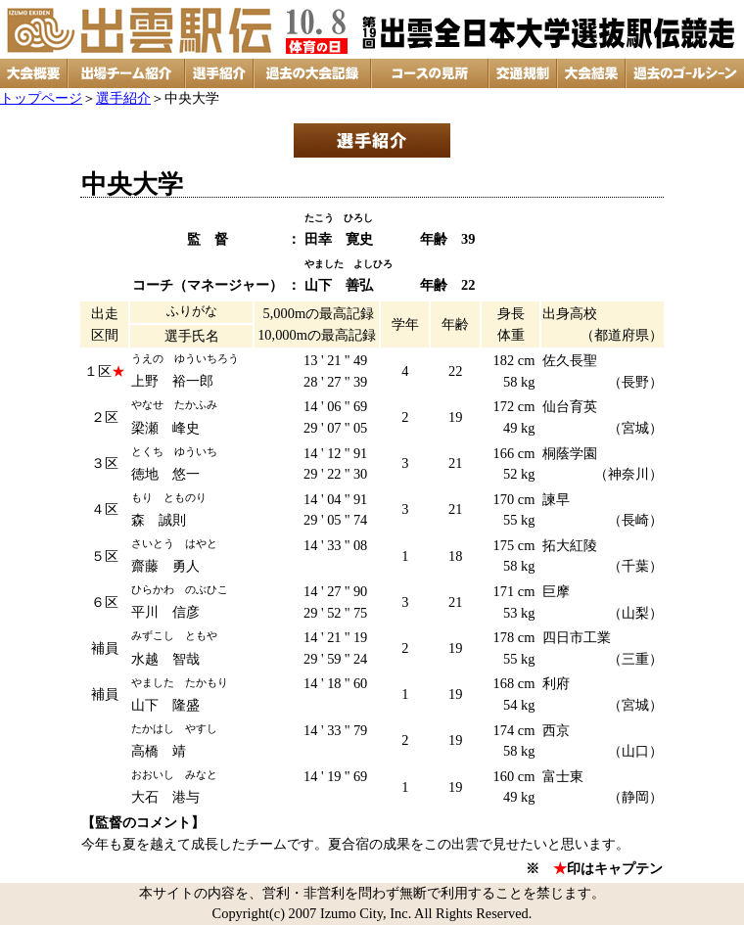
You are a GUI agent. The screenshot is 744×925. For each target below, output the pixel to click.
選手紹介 (123, 98)
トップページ (41, 98)
